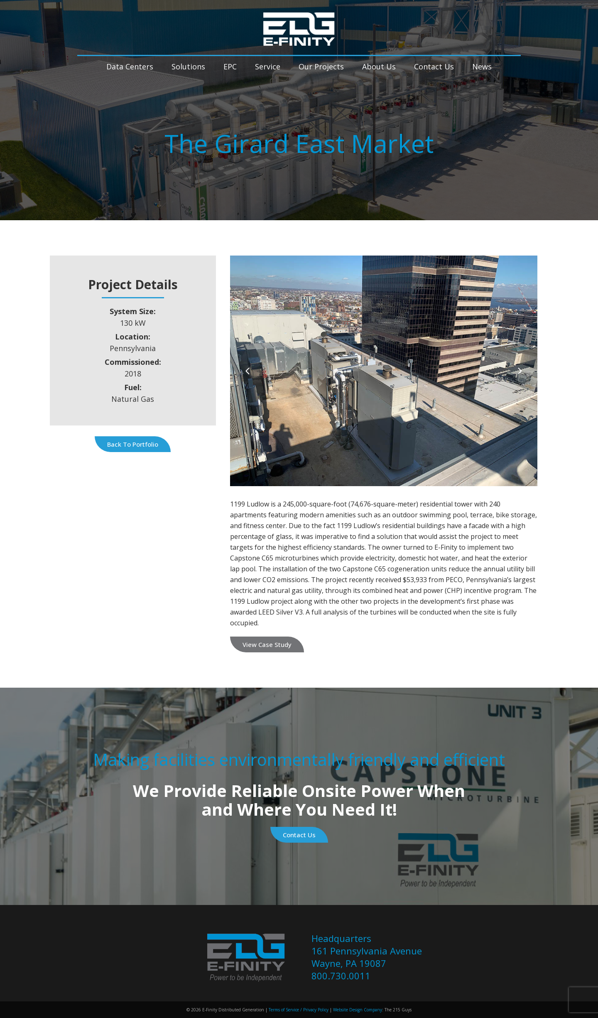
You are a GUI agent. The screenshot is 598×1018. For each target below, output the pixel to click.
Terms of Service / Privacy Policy (297, 1010)
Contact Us (299, 835)
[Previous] (248, 371)
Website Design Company (357, 1010)
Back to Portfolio (132, 444)
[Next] (520, 371)
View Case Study (267, 644)
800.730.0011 (340, 975)
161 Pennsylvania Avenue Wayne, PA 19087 (366, 956)
